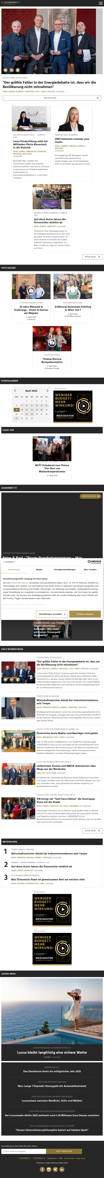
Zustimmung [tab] (14, 569)
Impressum (80, 1158)
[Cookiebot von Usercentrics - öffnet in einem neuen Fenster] (89, 562)
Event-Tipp (8, 430)
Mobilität (51, 226)
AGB (60, 1158)
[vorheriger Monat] (15, 390)
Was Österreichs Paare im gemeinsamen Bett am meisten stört (48, 879)
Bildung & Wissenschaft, (28, 884)
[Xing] (55, 1169)
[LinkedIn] (61, 1169)
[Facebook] (42, 1169)
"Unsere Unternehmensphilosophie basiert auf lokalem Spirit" (52, 1130)
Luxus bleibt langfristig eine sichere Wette (52, 1052)
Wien (54, 773)
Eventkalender (9, 381)
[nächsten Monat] (47, 390)
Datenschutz (69, 1158)
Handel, (22, 152)
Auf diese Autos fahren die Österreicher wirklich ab (41, 866)
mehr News (92, 257)
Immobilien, (31, 152)
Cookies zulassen (85, 614)
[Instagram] (48, 1169)
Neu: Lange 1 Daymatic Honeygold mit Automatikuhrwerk (52, 1086)
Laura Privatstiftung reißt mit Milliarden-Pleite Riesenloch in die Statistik (30, 144)
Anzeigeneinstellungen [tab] (64, 569)
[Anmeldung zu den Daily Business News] (23, 1151)
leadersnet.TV (9, 488)
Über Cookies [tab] (90, 569)
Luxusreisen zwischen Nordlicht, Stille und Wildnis (52, 1100)
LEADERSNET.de (39, 1158)
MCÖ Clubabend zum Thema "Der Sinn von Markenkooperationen (52, 468)
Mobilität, (55, 806)
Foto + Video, (41, 92)
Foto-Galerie (8, 268)
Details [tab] (39, 569)
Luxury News (8, 974)
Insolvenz (27, 154)
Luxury (47, 1057)
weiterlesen (71, 98)
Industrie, (30, 92)
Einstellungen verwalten (52, 614)
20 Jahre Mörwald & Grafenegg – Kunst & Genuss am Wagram (31, 310)
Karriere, (65, 146)
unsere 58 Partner (19, 583)
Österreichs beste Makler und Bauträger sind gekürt (67, 733)
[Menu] (100, 3)
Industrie (59, 148)
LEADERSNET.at (25, 1158)
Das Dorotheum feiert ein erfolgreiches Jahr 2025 (52, 1071)
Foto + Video (59, 737)
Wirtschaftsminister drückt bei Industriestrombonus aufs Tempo (49, 853)
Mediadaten (52, 1158)
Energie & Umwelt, (17, 92)
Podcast (51, 92)
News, (5, 92)
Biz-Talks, (47, 773)
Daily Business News (12, 649)
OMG (42, 884)
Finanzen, (42, 152)
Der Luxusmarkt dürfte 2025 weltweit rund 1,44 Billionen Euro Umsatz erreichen (52, 1115)
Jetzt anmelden (64, 1151)
